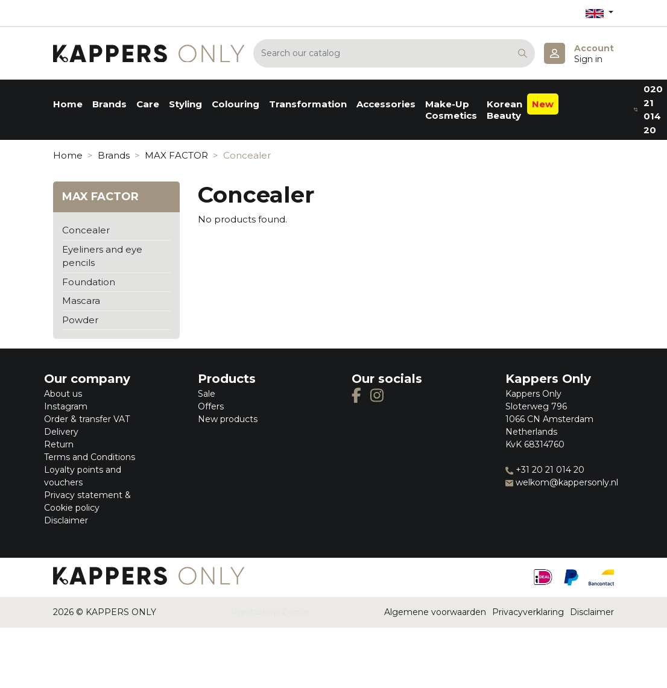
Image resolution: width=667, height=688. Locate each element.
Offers (211, 406)
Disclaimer (66, 520)
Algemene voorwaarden (435, 612)
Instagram (65, 406)
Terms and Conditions (89, 457)
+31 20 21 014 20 (544, 469)
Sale (206, 393)
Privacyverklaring (528, 612)
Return (59, 444)
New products (228, 419)
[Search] (394, 53)
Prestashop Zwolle (270, 612)
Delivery (61, 431)
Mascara (81, 300)
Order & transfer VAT (87, 419)
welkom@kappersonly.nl (561, 482)
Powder (80, 320)
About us (63, 393)
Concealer (86, 230)
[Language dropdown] (599, 13)
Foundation (88, 282)
